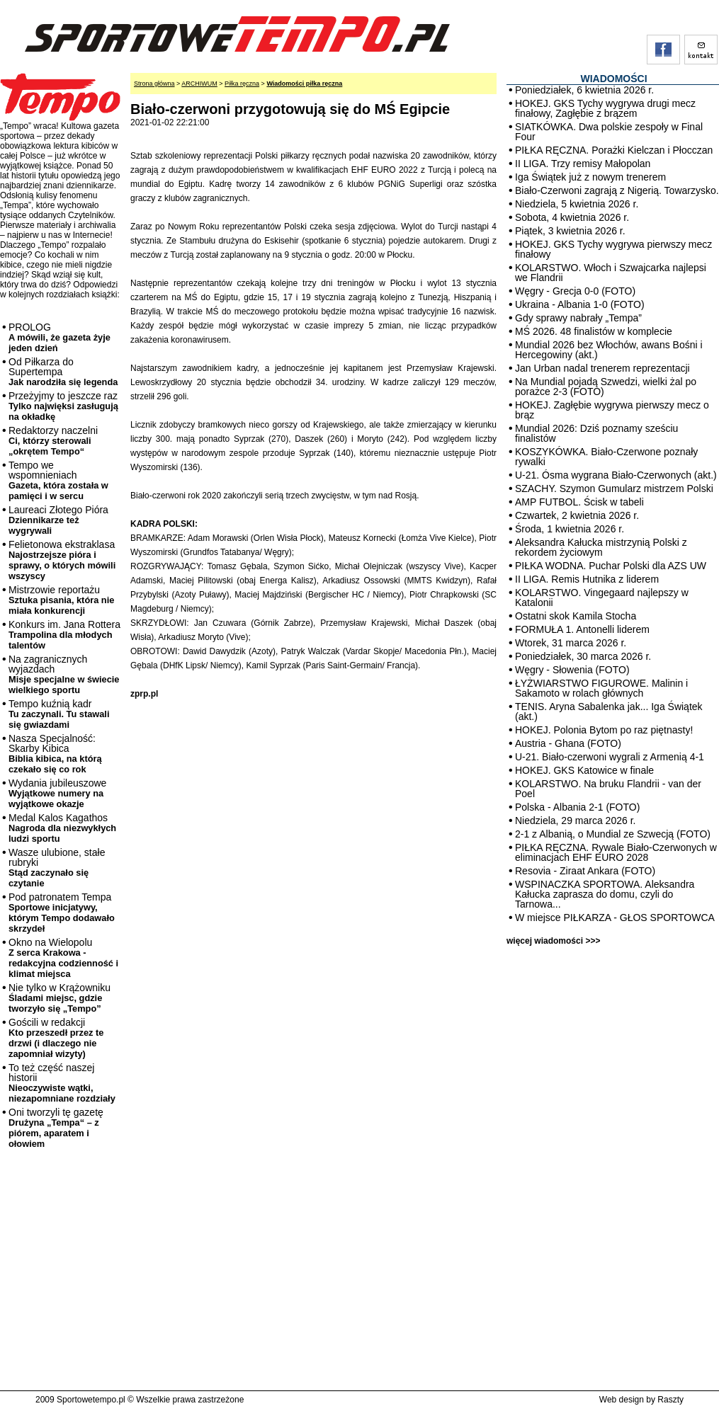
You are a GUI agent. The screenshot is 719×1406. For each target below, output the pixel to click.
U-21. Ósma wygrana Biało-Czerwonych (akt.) (616, 475)
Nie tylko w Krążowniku (60, 998)
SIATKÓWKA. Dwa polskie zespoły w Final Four (609, 131)
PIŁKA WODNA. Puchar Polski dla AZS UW (610, 565)
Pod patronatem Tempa (62, 912)
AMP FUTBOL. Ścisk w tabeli (579, 502)
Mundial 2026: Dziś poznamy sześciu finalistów (596, 433)
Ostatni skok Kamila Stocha (575, 616)
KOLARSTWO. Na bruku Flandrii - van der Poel (608, 788)
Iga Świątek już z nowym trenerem (590, 177)
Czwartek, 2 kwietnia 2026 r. (577, 515)
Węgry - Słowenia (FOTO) (572, 669)
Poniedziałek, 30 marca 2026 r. (583, 656)
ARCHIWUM (199, 83)
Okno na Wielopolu (63, 958)
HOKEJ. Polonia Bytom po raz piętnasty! (604, 730)
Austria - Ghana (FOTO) (568, 743)
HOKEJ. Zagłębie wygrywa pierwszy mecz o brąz (612, 410)
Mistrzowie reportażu (61, 600)
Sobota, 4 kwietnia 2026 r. (572, 217)
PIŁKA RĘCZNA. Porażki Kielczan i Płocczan (614, 150)
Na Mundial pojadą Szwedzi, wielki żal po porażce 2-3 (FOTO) (605, 386)
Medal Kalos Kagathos (62, 828)
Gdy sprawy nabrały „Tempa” (578, 318)
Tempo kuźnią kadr (59, 714)
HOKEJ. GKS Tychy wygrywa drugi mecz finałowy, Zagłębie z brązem (605, 108)
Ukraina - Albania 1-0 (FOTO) (580, 304)
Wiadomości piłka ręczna (304, 83)
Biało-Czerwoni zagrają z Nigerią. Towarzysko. (617, 190)
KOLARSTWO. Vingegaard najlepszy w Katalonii (602, 597)
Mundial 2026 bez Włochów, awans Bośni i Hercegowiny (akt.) (609, 349)
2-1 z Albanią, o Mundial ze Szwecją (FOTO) (612, 834)
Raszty (670, 1400)
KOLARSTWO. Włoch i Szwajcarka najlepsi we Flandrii (610, 272)
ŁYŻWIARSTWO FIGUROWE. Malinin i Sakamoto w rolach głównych (601, 688)
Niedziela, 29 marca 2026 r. (575, 820)
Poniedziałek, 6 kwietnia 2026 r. (584, 90)
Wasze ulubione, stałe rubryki (57, 867)
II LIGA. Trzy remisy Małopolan (582, 163)
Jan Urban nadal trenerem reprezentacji (602, 368)
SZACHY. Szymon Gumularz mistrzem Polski (614, 488)
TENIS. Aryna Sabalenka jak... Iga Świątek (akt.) (609, 711)
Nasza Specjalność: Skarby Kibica (55, 754)
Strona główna (154, 83)
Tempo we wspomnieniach (58, 480)
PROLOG (60, 337)
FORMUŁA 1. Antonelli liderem (582, 629)
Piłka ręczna (242, 83)
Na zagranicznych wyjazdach (64, 674)
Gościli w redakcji (56, 1038)
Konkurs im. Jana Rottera (64, 635)
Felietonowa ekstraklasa (62, 560)
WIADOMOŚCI (613, 78)
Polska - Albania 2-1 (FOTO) (577, 807)
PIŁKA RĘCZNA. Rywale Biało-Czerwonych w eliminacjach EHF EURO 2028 (616, 852)
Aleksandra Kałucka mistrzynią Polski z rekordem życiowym (601, 547)
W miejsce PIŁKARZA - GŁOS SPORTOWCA (615, 917)
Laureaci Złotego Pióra (58, 520)
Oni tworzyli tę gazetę (56, 1128)
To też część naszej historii (62, 1083)
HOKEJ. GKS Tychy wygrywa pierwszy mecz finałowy (613, 249)
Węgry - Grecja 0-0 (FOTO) (575, 291)
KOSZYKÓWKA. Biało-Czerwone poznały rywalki (606, 456)
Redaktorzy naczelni (53, 441)
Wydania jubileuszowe (57, 793)
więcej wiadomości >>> (553, 941)
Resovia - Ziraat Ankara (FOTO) (585, 870)
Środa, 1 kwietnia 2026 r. (569, 529)
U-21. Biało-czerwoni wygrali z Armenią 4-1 (609, 756)
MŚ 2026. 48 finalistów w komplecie (593, 331)
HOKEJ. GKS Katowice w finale (584, 770)
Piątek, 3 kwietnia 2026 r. (570, 230)
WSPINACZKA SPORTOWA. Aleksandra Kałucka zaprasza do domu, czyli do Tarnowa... (604, 894)
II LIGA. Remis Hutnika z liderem (587, 579)
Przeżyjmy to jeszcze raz (63, 406)
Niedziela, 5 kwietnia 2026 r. (576, 204)
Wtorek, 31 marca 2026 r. (570, 642)
